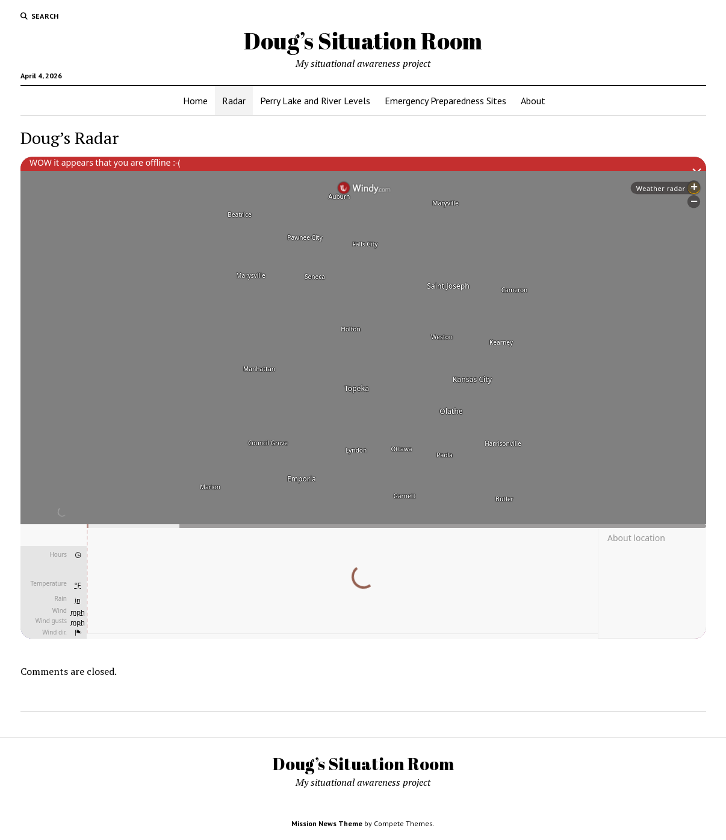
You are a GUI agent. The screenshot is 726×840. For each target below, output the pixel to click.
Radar (234, 101)
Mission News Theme (326, 823)
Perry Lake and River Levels (315, 101)
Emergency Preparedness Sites (445, 101)
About (533, 101)
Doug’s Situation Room (363, 40)
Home (195, 101)
